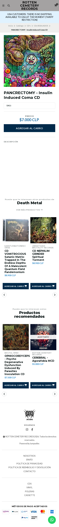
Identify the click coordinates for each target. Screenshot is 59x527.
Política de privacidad (29, 464)
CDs (29, 484)
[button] (16, 286)
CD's (29, 26)
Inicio (10, 26)
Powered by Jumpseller (29, 443)
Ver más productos (29, 210)
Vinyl (29, 488)
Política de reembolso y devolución (29, 467)
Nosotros (29, 456)
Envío (29, 460)
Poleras (29, 491)
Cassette (29, 495)
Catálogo (19, 26)
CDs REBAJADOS (41, 26)
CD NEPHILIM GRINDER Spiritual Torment (41, 255)
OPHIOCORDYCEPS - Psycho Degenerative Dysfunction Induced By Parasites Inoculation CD (17, 365)
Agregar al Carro (29, 128)
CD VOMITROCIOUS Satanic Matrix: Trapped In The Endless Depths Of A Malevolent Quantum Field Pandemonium (15, 261)
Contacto (29, 471)
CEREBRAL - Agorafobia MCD (43, 359)
